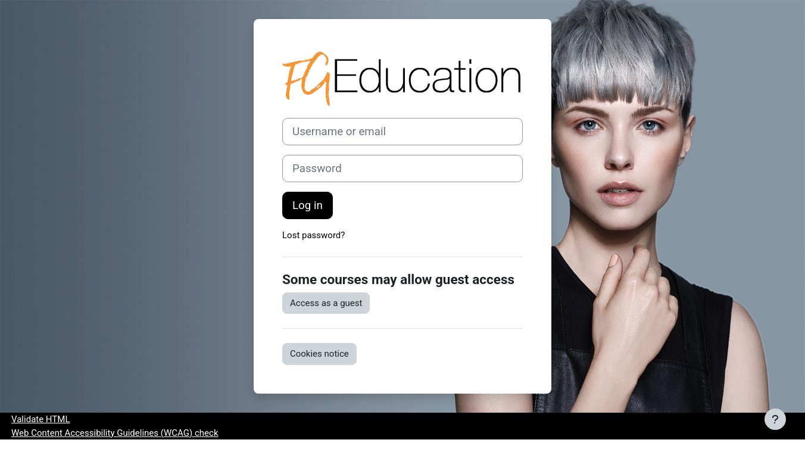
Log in (307, 205)
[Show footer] (775, 419)
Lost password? (313, 235)
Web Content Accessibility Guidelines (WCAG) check (114, 433)
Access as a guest (326, 303)
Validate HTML (40, 419)
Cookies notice (319, 353)
